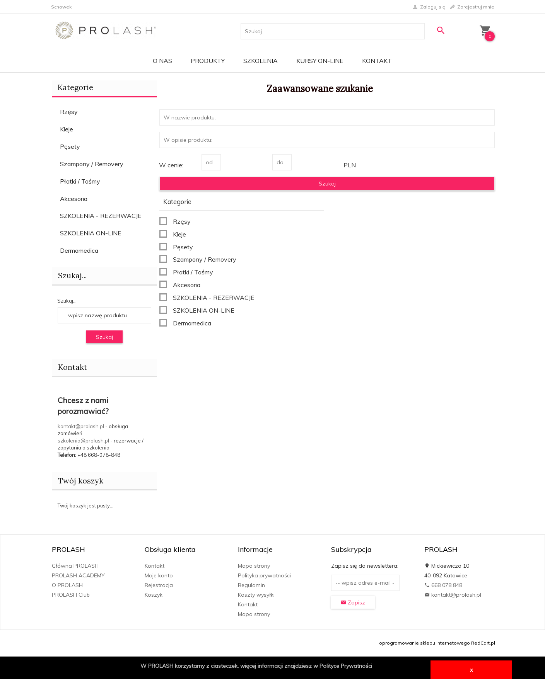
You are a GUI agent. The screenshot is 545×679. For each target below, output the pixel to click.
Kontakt (377, 61)
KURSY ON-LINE (319, 61)
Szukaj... (67, 301)
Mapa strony (254, 565)
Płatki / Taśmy (80, 181)
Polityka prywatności (264, 575)
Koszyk (153, 594)
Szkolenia (260, 61)
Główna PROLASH (75, 565)
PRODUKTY (208, 61)
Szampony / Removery (91, 164)
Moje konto (159, 575)
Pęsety (70, 146)
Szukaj (104, 337)
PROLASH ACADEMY (78, 575)
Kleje (66, 129)
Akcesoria (73, 199)
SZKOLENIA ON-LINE (90, 233)
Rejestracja (159, 585)
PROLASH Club (71, 594)
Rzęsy (69, 112)
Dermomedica (79, 250)
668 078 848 (443, 585)
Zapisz (353, 602)
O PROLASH (67, 585)
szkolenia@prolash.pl (83, 440)
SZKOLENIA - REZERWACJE (101, 216)
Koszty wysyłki (256, 594)
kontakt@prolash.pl (81, 426)
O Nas (162, 61)
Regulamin (251, 585)
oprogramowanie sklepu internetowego (424, 643)
